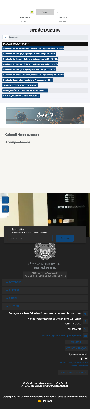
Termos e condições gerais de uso (73, 362)
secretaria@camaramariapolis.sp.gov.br (61, 336)
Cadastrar (65, 238)
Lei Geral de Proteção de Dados (73, 372)
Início (5, 37)
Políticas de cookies (79, 365)
